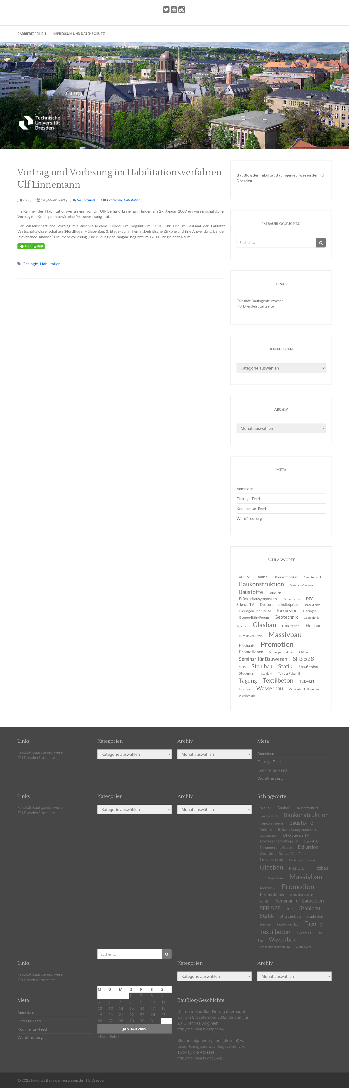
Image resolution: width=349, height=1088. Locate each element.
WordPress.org (249, 518)
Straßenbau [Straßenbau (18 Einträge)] (308, 666)
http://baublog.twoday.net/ (200, 1058)
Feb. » (115, 1036)
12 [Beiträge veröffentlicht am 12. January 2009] (100, 1008)
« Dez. (102, 1036)
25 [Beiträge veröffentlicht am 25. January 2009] (163, 1014)
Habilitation (132, 200)
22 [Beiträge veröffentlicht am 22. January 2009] (131, 1014)
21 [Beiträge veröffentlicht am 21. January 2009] (121, 1014)
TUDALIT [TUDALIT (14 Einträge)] (304, 933)
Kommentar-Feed (251, 508)
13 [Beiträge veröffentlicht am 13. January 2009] (110, 1008)
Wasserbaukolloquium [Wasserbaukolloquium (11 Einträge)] (304, 689)
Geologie (30, 263)
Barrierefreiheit (32, 34)
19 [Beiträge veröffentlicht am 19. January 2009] (100, 1014)
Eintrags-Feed (248, 498)
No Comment (84, 200)
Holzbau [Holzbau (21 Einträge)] (313, 625)
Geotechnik (114, 200)
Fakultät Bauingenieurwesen (260, 300)
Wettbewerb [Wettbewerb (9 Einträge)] (247, 695)
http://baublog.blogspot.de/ (200, 1028)
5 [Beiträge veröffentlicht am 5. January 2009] (99, 1002)
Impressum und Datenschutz (79, 34)
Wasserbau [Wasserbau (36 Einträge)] (269, 688)
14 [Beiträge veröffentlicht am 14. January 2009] (121, 1008)
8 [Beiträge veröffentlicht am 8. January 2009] (130, 1002)
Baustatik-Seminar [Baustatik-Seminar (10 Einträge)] (301, 585)
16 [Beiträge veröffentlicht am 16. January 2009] (142, 1008)
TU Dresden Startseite (255, 306)
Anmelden (245, 488)
